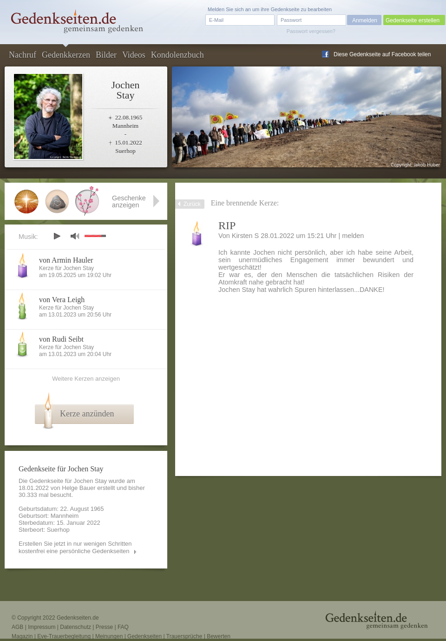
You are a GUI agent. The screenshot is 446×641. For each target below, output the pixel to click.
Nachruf (22, 54)
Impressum (41, 627)
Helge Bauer (78, 487)
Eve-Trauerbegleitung (64, 636)
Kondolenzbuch (177, 54)
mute (75, 235)
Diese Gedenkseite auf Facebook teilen (382, 54)
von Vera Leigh (62, 300)
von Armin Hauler (66, 260)
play (56, 236)
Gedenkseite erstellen (412, 20)
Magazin (22, 636)
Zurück (192, 204)
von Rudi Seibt (61, 339)
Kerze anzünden (87, 413)
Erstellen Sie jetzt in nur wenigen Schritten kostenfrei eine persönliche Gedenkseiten (75, 547)
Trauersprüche (184, 636)
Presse (104, 627)
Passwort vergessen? (311, 31)
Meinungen (109, 636)
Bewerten (218, 636)
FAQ (123, 627)
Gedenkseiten (144, 636)
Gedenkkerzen (66, 54)
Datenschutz (75, 627)
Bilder (106, 54)
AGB (17, 627)
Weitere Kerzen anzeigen (86, 378)
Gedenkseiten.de (78, 618)
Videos (133, 54)
